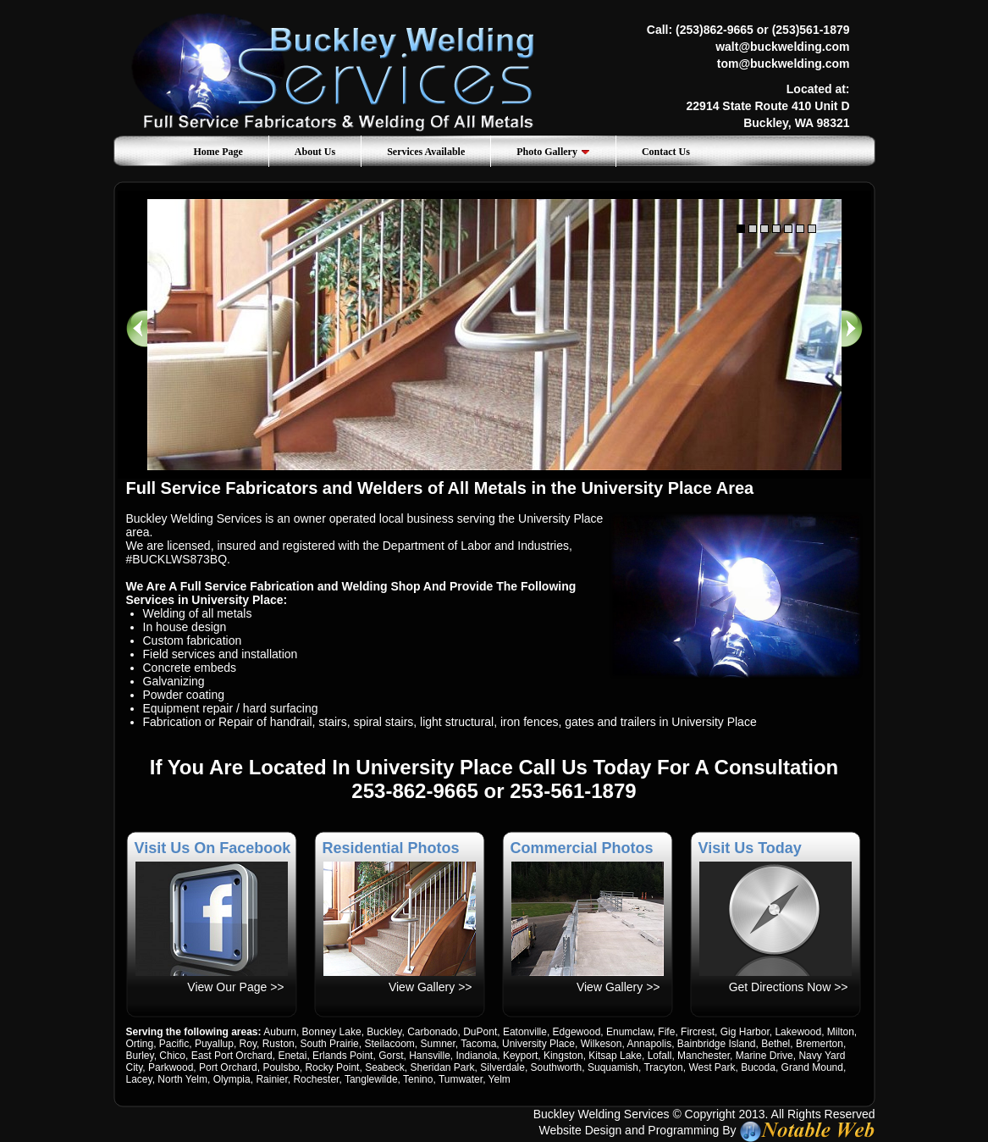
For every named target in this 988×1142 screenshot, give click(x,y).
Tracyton (662, 1067)
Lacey (139, 1079)
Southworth (556, 1067)
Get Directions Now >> (788, 987)
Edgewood (577, 1032)
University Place (538, 1044)
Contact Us (666, 152)
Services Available (426, 152)
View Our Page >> (235, 987)
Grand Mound (812, 1067)
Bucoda (758, 1067)
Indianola (477, 1056)
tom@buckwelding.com (783, 63)
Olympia (232, 1079)
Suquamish (613, 1067)
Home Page (218, 152)
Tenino (418, 1079)
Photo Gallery (553, 152)
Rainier (271, 1079)
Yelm (499, 1079)
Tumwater (461, 1079)
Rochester (316, 1079)
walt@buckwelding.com (782, 46)
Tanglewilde (371, 1079)
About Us (315, 152)
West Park (711, 1067)
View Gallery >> (430, 987)
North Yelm (182, 1079)
